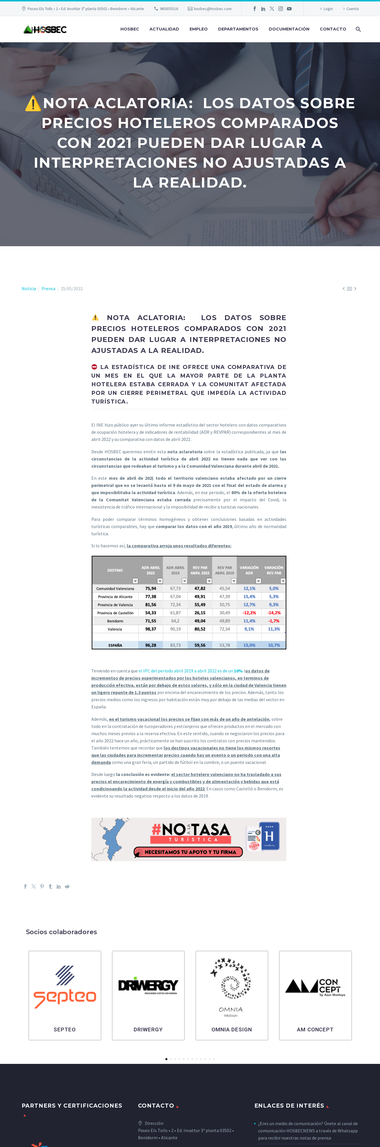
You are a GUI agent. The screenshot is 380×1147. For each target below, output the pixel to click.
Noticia (29, 288)
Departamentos (238, 29)
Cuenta (353, 8)
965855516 (169, 8)
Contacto (333, 29)
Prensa (48, 288)
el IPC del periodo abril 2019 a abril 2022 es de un (191, 671)
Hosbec (129, 29)
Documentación (289, 29)
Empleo (199, 29)
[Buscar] (358, 29)
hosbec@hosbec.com (213, 8)
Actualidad (164, 29)
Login (328, 8)
